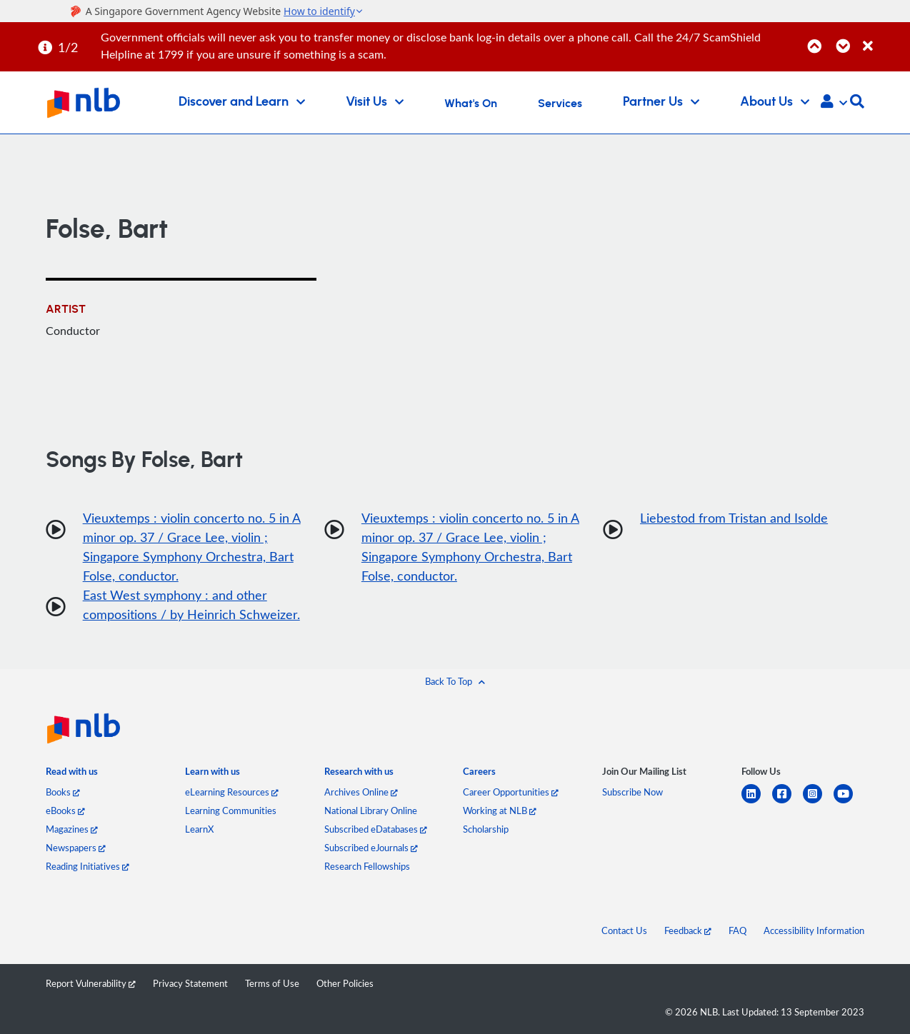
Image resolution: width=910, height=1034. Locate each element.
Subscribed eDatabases (375, 829)
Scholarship (486, 829)
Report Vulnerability (91, 983)
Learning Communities (230, 810)
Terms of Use (272, 983)
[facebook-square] (787, 802)
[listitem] (72, 774)
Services (560, 103)
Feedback (687, 930)
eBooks (65, 810)
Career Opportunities (511, 791)
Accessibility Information (814, 930)
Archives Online (361, 791)
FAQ (737, 930)
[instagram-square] (818, 802)
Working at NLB (499, 810)
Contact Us (624, 930)
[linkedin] (756, 802)
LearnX (199, 829)
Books (63, 791)
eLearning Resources (232, 791)
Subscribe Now (632, 791)
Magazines (72, 829)
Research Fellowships (367, 866)
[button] (834, 103)
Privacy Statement (190, 983)
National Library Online (370, 810)
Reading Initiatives (87, 866)
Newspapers (76, 847)
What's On (470, 103)
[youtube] (849, 802)
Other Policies (345, 983)
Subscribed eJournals (371, 847)
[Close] (884, 38)
